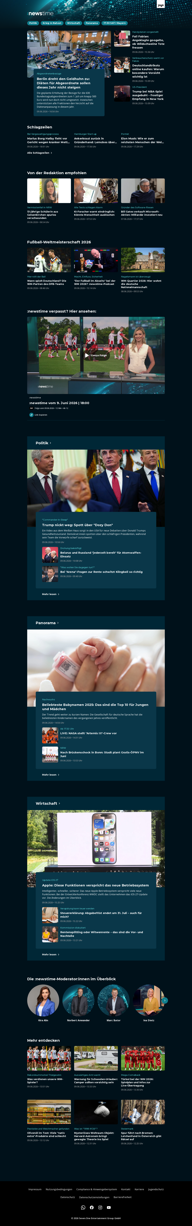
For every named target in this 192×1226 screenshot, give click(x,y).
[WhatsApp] (83, 1207)
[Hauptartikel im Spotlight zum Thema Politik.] (43, 443)
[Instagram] (100, 1207)
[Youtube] (109, 1207)
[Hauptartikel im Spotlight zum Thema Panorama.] (47, 622)
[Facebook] (92, 1207)
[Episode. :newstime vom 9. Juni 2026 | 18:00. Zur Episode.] (96, 363)
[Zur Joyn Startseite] (161, 4)
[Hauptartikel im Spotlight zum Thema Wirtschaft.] (48, 803)
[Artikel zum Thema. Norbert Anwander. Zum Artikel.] (78, 1003)
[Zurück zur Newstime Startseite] (40, 13)
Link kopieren (38, 415)
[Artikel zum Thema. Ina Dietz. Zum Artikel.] (149, 1003)
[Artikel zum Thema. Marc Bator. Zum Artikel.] (114, 1003)
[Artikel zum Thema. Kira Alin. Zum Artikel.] (43, 1003)
